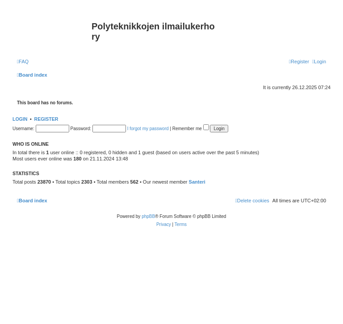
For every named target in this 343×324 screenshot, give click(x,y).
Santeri (197, 182)
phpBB (148, 216)
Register (46, 119)
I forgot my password (148, 128)
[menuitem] (23, 61)
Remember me (190, 128)
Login (20, 119)
